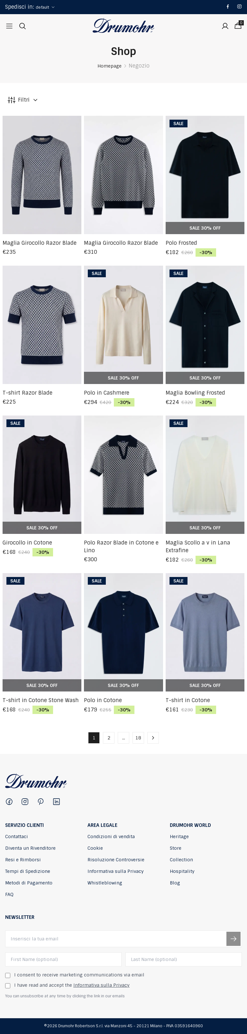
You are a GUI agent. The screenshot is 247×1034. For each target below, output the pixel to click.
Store (175, 848)
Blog (175, 883)
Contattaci (16, 836)
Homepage (109, 66)
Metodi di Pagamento (28, 883)
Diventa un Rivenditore (30, 848)
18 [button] (138, 738)
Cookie (95, 848)
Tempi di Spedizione (27, 871)
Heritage (179, 836)
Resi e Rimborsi (23, 860)
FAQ (9, 894)
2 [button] (108, 738)
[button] (153, 737)
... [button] (123, 738)
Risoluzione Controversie (115, 860)
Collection (181, 860)
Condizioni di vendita (111, 836)
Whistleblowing (104, 883)
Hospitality (182, 871)
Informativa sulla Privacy (115, 871)
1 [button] (94, 738)
